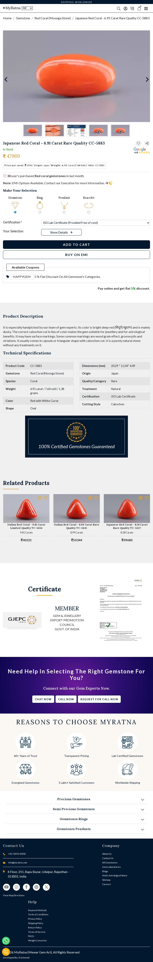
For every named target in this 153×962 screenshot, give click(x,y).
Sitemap (106, 880)
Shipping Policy (35, 923)
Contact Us (108, 858)
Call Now (66, 699)
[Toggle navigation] (146, 8)
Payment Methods (37, 910)
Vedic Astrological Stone (114, 875)
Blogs (105, 871)
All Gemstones (110, 862)
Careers (106, 884)
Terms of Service (36, 932)
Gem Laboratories (111, 867)
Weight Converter (37, 940)
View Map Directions (14, 895)
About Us (107, 853)
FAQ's (31, 936)
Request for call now (99, 699)
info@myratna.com (17, 862)
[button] (147, 143)
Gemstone (23, 18)
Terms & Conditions (38, 914)
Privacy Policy (35, 918)
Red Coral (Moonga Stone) (52, 18)
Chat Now (43, 699)
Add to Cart (76, 244)
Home (7, 18)
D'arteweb (24, 957)
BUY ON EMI (76, 255)
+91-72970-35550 (17, 853)
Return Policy (35, 927)
